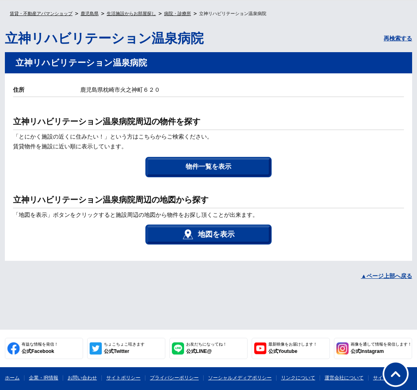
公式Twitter (124, 348)
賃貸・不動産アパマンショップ (41, 13)
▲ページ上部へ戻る (386, 276)
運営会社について (344, 378)
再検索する (398, 38)
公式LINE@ (206, 348)
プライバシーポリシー (174, 378)
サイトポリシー (123, 378)
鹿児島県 (90, 13)
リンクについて (298, 378)
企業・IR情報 (43, 378)
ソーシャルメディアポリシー (240, 378)
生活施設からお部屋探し (131, 13)
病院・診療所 (177, 13)
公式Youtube (292, 348)
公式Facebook (40, 348)
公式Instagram (381, 348)
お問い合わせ (82, 378)
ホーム (12, 378)
